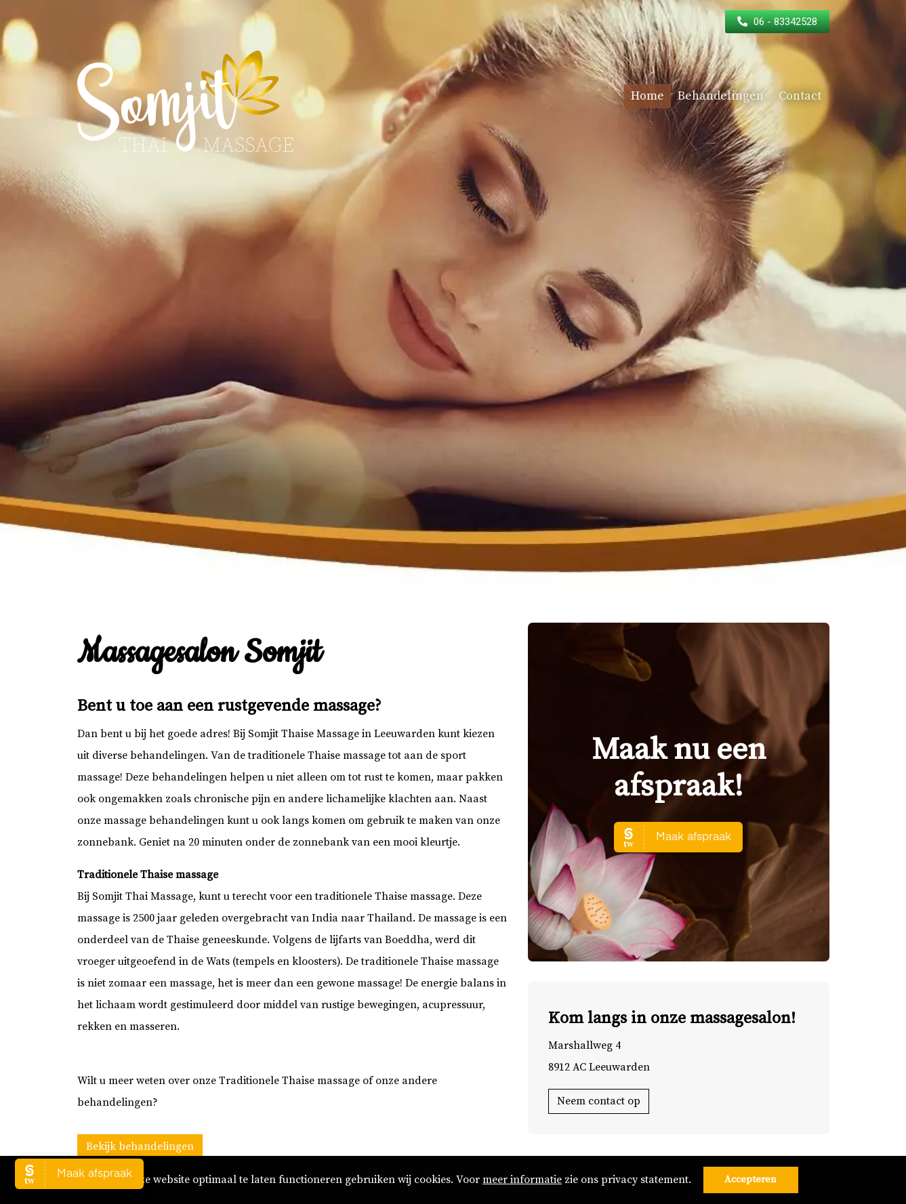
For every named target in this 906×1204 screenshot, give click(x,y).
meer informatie (522, 1179)
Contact (800, 96)
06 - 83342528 (785, 22)
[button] (696, 1181)
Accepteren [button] (750, 1180)
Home (647, 96)
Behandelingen (721, 96)
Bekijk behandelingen (140, 1146)
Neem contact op (598, 1101)
